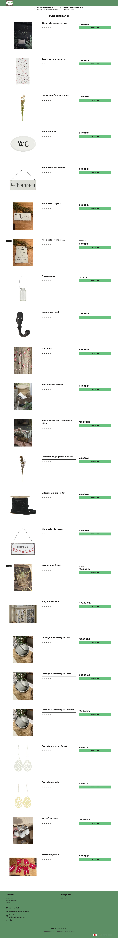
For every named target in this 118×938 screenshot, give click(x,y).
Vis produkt (95, 28)
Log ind (8, 902)
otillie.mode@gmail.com (17, 917)
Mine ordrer (9, 898)
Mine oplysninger (11, 900)
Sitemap (64, 898)
